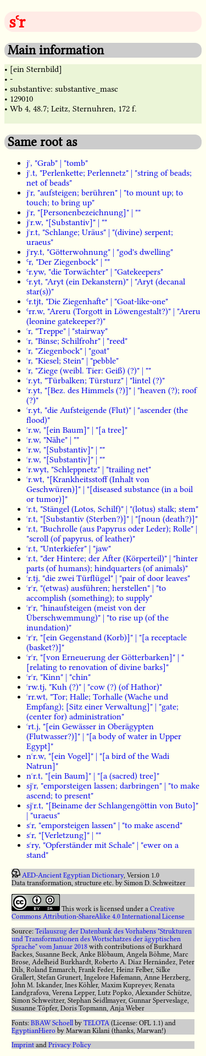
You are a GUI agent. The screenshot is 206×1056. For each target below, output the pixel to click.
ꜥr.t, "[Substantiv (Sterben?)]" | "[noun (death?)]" (112, 519)
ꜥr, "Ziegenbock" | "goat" (67, 351)
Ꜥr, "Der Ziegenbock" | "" (68, 262)
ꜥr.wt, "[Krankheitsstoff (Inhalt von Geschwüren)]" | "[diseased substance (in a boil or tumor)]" (109, 489)
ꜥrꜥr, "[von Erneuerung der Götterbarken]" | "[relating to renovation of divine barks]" (105, 662)
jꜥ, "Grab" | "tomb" (57, 163)
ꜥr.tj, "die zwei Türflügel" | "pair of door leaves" (108, 578)
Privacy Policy (69, 1045)
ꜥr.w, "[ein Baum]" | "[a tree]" (76, 430)
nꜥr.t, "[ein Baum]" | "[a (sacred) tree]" (92, 776)
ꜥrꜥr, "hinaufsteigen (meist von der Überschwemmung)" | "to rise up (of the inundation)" (97, 618)
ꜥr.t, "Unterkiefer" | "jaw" (68, 549)
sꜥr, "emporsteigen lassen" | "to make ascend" (104, 825)
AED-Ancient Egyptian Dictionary (73, 875)
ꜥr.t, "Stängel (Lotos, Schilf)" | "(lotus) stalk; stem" (112, 509)
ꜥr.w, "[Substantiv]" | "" (65, 450)
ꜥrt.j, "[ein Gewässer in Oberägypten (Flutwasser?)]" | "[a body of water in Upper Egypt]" (103, 736)
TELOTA (96, 1023)
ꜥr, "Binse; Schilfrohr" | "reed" (76, 341)
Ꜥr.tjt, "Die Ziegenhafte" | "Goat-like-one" (97, 301)
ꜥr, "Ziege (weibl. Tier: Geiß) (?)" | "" (88, 371)
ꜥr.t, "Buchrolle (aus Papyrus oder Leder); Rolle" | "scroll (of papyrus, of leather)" (111, 534)
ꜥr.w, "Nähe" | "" (52, 440)
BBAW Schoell (52, 1023)
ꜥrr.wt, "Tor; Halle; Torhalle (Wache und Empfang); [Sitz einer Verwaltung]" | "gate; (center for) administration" (102, 707)
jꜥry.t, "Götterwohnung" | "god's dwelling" (99, 252)
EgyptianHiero (33, 1031)
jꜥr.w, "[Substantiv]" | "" (66, 222)
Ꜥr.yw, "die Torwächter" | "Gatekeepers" (94, 272)
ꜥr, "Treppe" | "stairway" (67, 331)
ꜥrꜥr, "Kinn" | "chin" (58, 677)
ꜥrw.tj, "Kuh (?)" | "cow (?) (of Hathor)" (94, 687)
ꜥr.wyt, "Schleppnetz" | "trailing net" (88, 469)
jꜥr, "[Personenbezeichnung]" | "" (83, 212)
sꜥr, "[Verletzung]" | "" (63, 835)
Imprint (23, 1045)
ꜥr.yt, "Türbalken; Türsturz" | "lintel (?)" (95, 380)
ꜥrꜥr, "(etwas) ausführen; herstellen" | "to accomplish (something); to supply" (96, 593)
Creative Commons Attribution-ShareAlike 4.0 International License (98, 912)
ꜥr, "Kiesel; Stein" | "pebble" (72, 361)
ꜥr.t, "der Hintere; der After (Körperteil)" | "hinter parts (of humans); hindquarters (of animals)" (112, 563)
